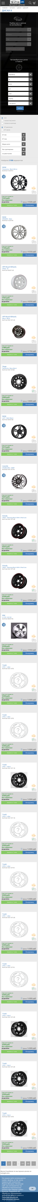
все (3, 118)
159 (22, 1163)
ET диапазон (6, 127)
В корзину (30, 205)
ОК (32, 1188)
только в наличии (8, 123)
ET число (5, 130)
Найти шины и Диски (15, 49)
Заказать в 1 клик (12, 205)
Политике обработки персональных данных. (10, 1198)
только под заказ (8, 121)
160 (28, 1163)
